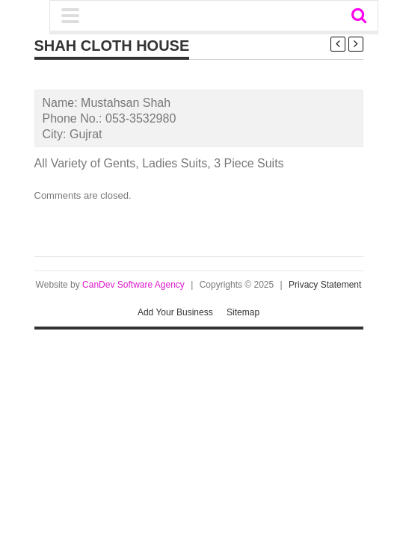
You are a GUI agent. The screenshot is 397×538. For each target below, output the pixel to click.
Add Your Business (175, 312)
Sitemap (243, 312)
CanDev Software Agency (133, 284)
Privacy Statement (325, 284)
